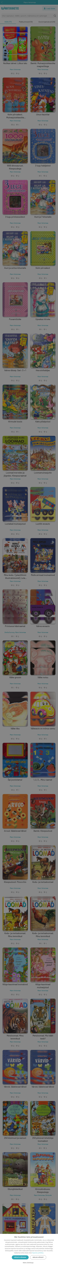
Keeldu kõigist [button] (38, 1257)
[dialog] (29, 1250)
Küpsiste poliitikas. (38, 1253)
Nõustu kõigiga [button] (20, 1257)
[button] (28, 1262)
